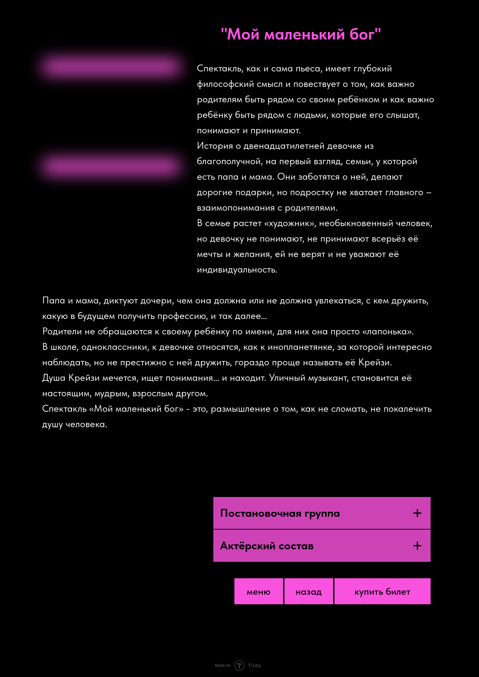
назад (309, 591)
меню (259, 591)
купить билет (383, 591)
